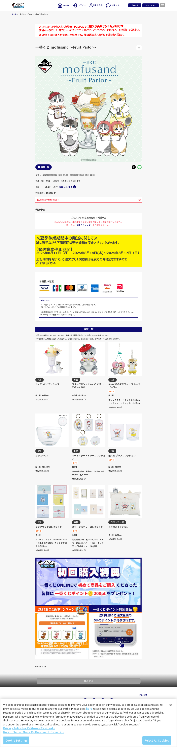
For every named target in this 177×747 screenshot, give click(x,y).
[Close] (170, 705)
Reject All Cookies (157, 740)
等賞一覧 (45, 167)
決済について (45, 300)
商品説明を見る (42, 399)
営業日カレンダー (84, 225)
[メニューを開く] (163, 5)
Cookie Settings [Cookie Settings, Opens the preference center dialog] (16, 740)
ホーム (14, 14)
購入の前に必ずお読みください (89, 199)
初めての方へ (150, 5)
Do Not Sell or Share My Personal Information (33, 732)
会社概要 (144, 695)
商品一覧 (135, 5)
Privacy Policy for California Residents (29, 728)
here (89, 709)
